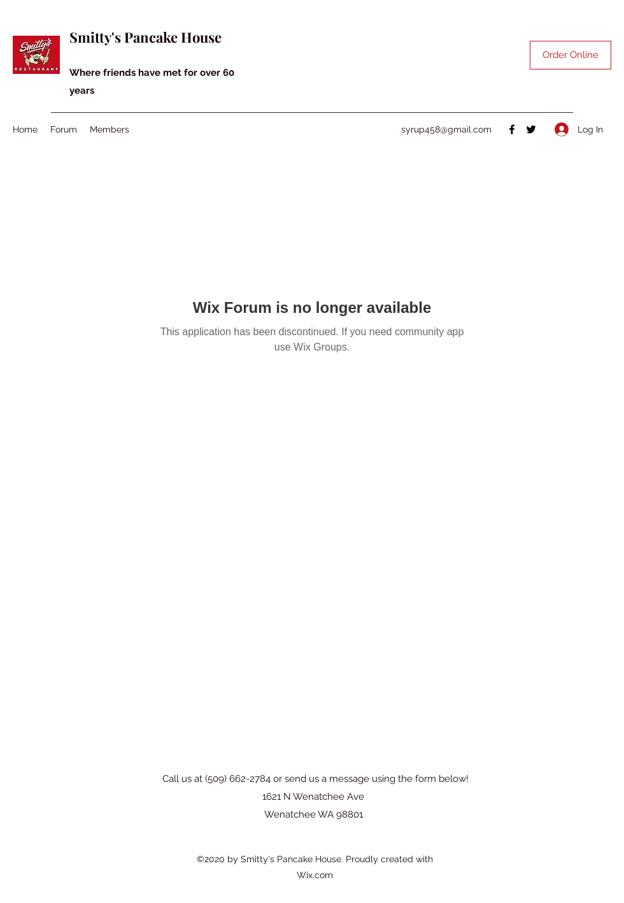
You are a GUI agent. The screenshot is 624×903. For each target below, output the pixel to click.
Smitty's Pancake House (145, 37)
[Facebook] (512, 129)
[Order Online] (570, 55)
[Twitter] (531, 129)
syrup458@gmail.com (446, 129)
